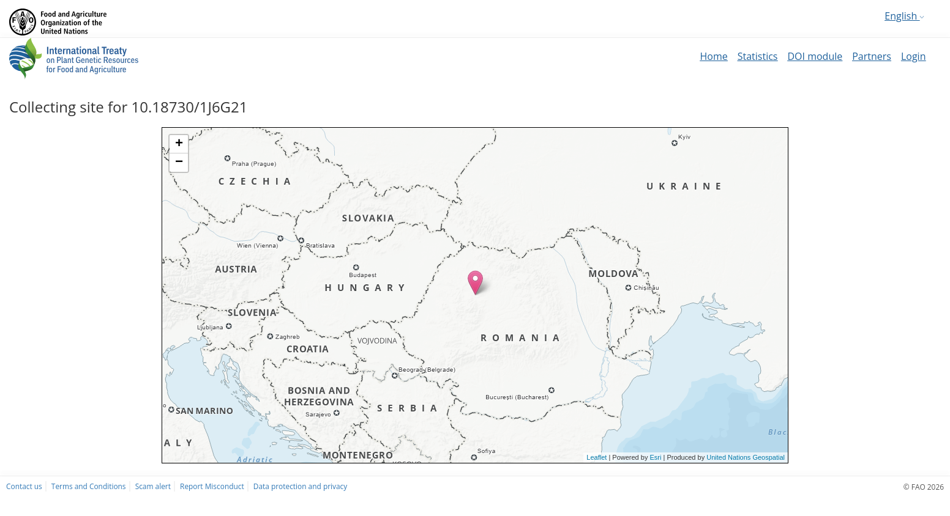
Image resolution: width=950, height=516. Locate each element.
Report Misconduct (212, 486)
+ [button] (179, 144)
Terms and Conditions (88, 486)
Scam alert (153, 486)
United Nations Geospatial (745, 457)
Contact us (24, 486)
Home (713, 56)
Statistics (758, 56)
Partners (871, 56)
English (904, 16)
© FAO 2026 (923, 487)
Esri (655, 457)
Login (913, 56)
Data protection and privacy (300, 486)
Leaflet (596, 457)
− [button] (179, 162)
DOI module (814, 56)
